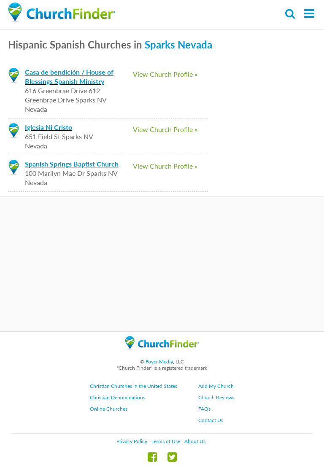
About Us (194, 441)
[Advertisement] (162, 264)
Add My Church (216, 386)
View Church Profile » (165, 74)
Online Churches (108, 409)
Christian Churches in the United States (133, 386)
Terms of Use (165, 441)
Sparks (160, 44)
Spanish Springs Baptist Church (72, 164)
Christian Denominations (117, 397)
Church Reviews (216, 397)
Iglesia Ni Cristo (48, 127)
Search (290, 13)
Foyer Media (159, 361)
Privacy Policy (131, 441)
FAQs (204, 409)
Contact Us (210, 420)
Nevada (195, 44)
